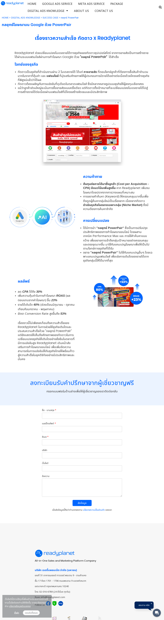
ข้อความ (45, 476)
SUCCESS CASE (50, 17)
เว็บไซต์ (45, 463)
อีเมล (45, 436)
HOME (5, 17)
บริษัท (44, 450)
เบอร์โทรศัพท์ (49, 423)
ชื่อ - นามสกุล (49, 410)
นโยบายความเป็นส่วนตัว (94, 509)
